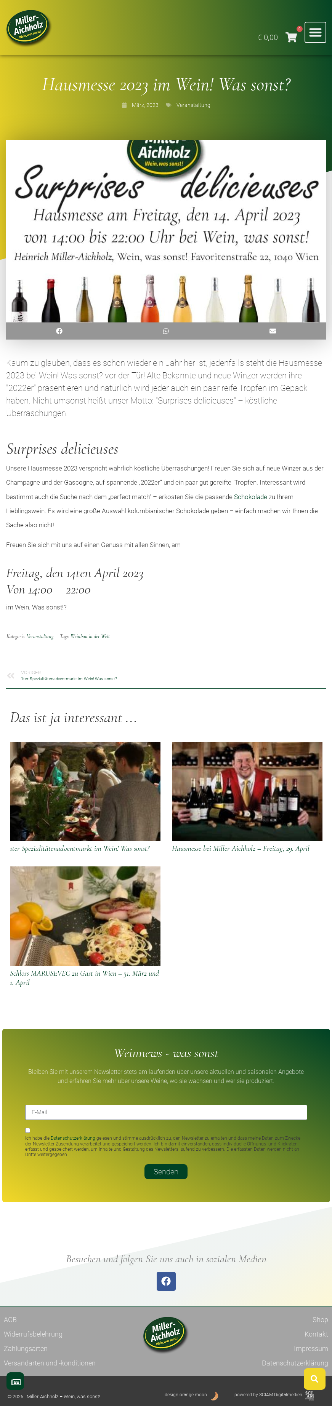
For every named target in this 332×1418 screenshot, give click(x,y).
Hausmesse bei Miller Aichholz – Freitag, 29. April (241, 860)
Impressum (311, 1360)
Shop (320, 1331)
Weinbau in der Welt (90, 648)
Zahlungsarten (26, 1360)
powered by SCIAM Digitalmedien (268, 1406)
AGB (10, 1331)
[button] (315, 32)
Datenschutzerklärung (73, 1150)
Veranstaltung (193, 117)
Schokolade (250, 508)
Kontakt (316, 1346)
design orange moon (186, 1406)
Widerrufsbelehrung (33, 1346)
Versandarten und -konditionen (50, 1375)
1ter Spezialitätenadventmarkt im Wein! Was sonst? (79, 860)
